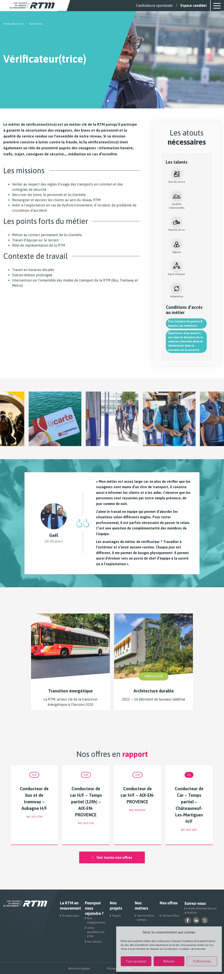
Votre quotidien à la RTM (95, 932)
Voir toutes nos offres (112, 857)
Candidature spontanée (154, 5)
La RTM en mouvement (70, 905)
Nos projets (116, 905)
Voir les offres (170, 915)
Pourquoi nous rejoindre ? (94, 908)
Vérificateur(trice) (13, 23)
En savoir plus (70, 915)
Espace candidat (193, 5)
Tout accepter (136, 961)
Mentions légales (79, 968)
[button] (108, 101)
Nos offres (169, 903)
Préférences (202, 961)
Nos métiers (141, 905)
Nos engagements (96, 920)
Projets (116, 915)
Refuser (169, 961)
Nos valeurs (94, 941)
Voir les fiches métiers (145, 918)
